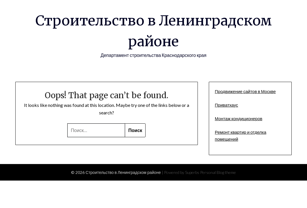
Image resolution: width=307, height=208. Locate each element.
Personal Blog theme (218, 172)
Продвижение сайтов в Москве (245, 91)
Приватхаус (226, 104)
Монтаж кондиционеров (238, 118)
